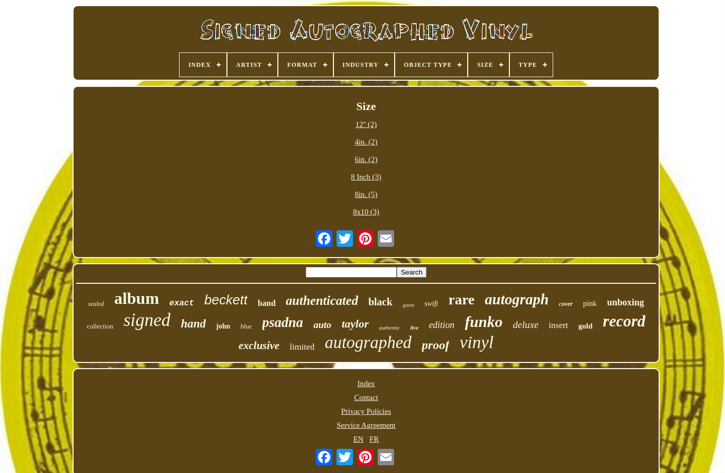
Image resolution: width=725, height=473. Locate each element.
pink (590, 303)
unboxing (625, 302)
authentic (389, 327)
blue (246, 326)
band (267, 303)
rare (461, 299)
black (380, 301)
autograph (517, 299)
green (408, 305)
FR (374, 439)
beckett (225, 299)
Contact (366, 397)
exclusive (259, 345)
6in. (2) (366, 159)
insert (558, 325)
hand (193, 323)
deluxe (526, 324)
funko (483, 321)
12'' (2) (366, 124)
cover (566, 303)
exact (181, 303)
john (223, 326)
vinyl (476, 342)
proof (435, 345)
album (136, 298)
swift (431, 303)
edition (441, 325)
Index (366, 383)
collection (100, 326)
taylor (355, 323)
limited (302, 347)
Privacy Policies (366, 411)
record (624, 321)
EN (358, 439)
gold (585, 326)
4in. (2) (366, 142)
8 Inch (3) (366, 177)
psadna (283, 322)
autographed (368, 342)
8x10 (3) (366, 212)
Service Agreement (366, 425)
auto (322, 324)
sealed (96, 303)
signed (146, 320)
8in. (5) (366, 194)
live (414, 327)
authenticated (322, 300)
